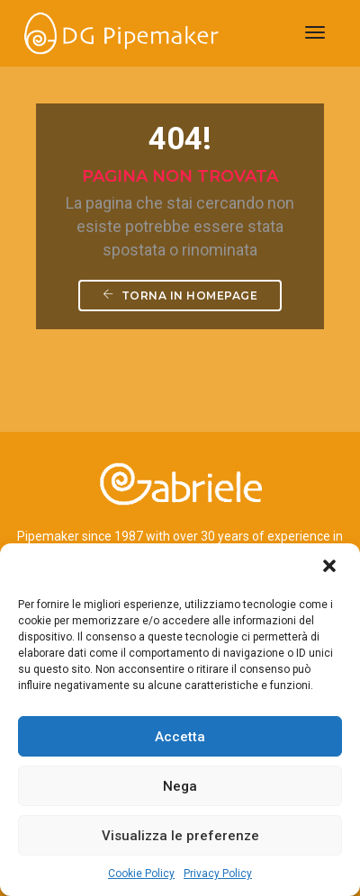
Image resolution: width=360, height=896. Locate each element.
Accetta (180, 737)
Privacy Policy (218, 873)
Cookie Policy (141, 873)
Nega (180, 786)
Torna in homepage (180, 295)
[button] (331, 567)
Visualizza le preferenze (180, 836)
